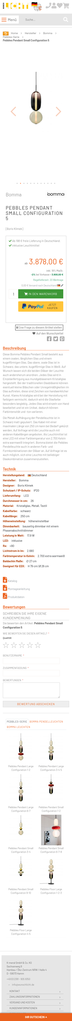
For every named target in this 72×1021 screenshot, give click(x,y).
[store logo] (15, 7)
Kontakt (14, 991)
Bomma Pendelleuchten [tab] (46, 721)
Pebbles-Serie (11, 37)
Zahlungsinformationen (24, 996)
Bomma (47, 33)
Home (14, 33)
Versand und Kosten (22, 1002)
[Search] (65, 19)
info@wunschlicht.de (23, 984)
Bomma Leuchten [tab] (18, 726)
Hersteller (30, 33)
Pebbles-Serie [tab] (17, 721)
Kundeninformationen (23, 1008)
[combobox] (44, 20)
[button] (13, 111)
